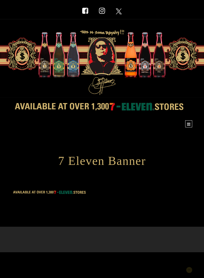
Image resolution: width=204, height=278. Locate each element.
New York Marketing (36, 259)
